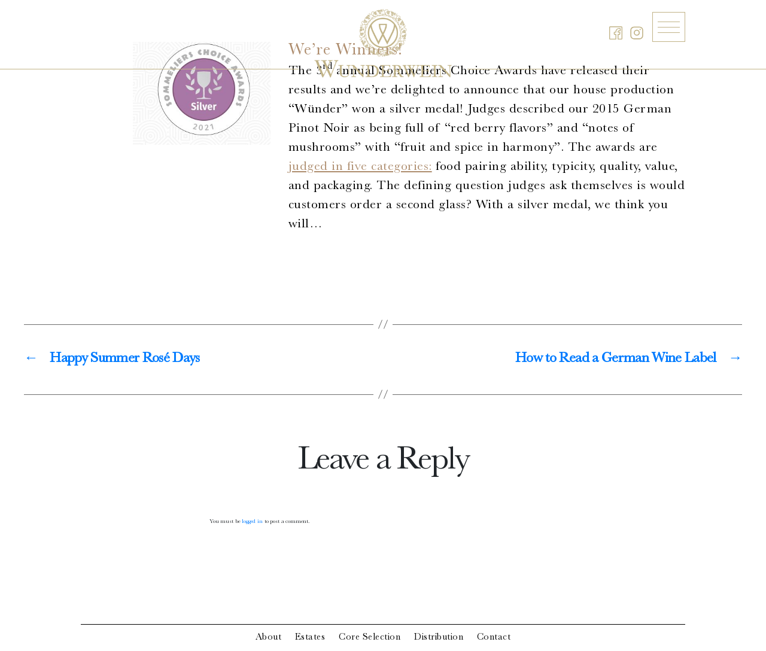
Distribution (438, 638)
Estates (310, 638)
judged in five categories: (360, 167)
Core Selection (369, 638)
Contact (494, 638)
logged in (252, 522)
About (269, 638)
